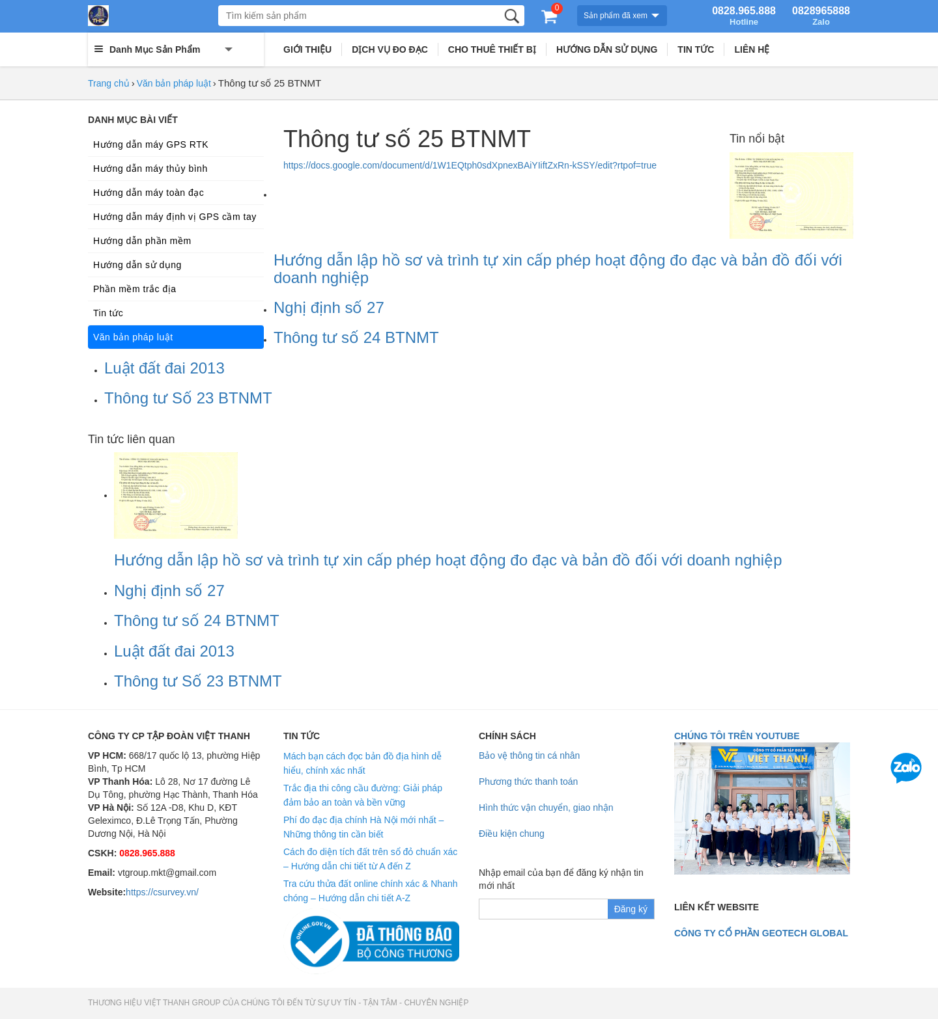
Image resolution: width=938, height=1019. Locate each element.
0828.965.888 (744, 16)
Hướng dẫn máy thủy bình (150, 168)
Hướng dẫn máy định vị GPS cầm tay (175, 216)
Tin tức (108, 313)
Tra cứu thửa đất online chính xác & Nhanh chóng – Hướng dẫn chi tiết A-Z (370, 890)
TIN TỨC (695, 49)
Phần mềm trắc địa (135, 289)
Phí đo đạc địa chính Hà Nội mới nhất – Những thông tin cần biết (363, 827)
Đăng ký (630, 909)
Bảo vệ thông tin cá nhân (529, 755)
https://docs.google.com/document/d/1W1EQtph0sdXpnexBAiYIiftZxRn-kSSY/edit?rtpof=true (470, 165)
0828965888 (821, 16)
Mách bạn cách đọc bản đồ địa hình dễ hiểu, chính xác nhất (362, 763)
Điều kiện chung (512, 833)
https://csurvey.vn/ (162, 892)
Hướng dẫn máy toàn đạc (148, 192)
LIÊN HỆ (751, 49)
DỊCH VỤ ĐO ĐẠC (390, 49)
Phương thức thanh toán (528, 781)
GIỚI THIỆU (307, 49)
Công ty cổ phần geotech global (761, 933)
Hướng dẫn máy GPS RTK (150, 144)
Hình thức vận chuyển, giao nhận (546, 807)
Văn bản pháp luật (174, 83)
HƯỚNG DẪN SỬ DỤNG (606, 49)
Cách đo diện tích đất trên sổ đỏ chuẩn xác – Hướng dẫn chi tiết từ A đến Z (370, 859)
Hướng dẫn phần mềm (142, 241)
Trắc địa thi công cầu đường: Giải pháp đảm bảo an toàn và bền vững (362, 795)
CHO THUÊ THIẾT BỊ (492, 49)
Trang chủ (109, 83)
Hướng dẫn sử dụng (137, 265)
